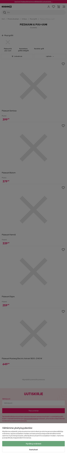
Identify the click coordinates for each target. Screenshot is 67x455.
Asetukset (33, 449)
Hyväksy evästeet (33, 443)
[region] (33, 439)
